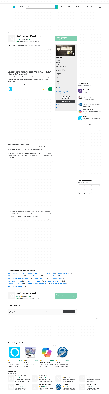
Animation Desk (30, 36)
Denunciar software (62, 105)
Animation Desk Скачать (30, 273)
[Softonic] (18, 7)
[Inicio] (8, 33)
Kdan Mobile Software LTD (62, 91)
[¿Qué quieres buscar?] (56, 7)
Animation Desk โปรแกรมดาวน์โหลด (37, 283)
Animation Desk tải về (55, 278)
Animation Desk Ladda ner (58, 283)
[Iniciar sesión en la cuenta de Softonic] (100, 7)
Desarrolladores (90, 7)
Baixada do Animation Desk (16, 276)
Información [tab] (12, 45)
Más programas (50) (61, 93)
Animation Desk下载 (63, 273)
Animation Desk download (51, 276)
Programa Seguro (22, 41)
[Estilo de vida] (19, 33)
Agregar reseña (66, 101)
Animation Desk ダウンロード (53, 281)
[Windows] (13, 33)
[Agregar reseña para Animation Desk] (24, 39)
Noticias (79, 7)
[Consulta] (40, 7)
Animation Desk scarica (48, 273)
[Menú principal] (9, 7)
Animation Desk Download (15, 283)
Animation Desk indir (14, 273)
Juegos (71, 7)
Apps (63, 7)
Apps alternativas (61, 108)
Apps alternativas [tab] (22, 45)
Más (90, 124)
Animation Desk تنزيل (40, 278)
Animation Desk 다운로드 (15, 281)
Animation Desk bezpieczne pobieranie (19, 278)
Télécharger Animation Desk (34, 281)
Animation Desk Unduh (33, 276)
